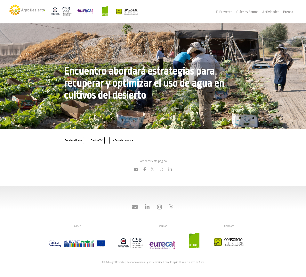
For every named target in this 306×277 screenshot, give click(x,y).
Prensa (288, 12)
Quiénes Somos (247, 12)
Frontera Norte (73, 140)
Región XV (96, 140)
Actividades (270, 12)
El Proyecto (224, 12)
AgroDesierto (27, 12)
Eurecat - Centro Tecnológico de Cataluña (89, 11)
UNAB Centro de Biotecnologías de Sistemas (62, 11)
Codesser (107, 11)
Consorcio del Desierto (127, 13)
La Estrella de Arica (122, 140)
